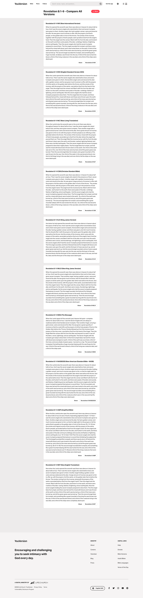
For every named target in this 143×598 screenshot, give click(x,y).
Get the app (109, 3)
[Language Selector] (118, 4)
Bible (31, 3)
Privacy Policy (38, 587)
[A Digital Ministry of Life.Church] (71, 581)
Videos (45, 3)
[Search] (74, 3)
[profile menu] (124, 4)
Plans (38, 3)
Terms (45, 587)
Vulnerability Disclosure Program (24, 589)
